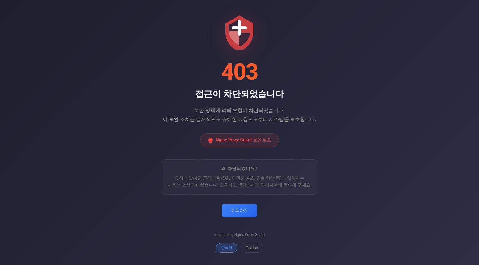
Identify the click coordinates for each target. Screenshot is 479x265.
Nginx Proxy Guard (249, 234)
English (252, 248)
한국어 (226, 247)
